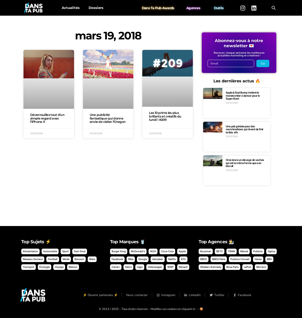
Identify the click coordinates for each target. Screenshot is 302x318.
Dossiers (96, 8)
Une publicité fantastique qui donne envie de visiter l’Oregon (108, 118)
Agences (193, 8)
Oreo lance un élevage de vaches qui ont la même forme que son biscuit (245, 163)
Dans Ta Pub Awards (158, 8)
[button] (273, 8)
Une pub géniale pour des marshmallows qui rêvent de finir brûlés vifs (245, 129)
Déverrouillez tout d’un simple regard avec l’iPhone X (47, 118)
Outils (219, 8)
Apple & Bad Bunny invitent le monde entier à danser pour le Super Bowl (243, 95)
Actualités (71, 8)
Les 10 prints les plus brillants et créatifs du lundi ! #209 (165, 116)
